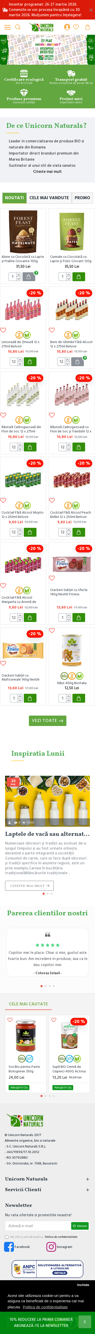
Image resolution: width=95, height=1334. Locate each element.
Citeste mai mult (47, 171)
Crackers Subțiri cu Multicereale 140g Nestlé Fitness (21, 677)
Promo (82, 198)
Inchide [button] (83, 1285)
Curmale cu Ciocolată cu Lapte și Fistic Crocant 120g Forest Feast (70, 259)
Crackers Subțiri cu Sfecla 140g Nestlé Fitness (68, 592)
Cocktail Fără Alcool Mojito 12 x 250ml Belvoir (23, 515)
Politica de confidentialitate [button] (45, 1307)
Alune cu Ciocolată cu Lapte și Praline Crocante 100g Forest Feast (23, 259)
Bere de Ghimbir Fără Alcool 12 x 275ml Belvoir (71, 344)
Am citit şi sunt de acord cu (41, 1237)
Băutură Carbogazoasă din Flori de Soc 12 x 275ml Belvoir (21, 429)
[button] (44, 894)
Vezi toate (44, 721)
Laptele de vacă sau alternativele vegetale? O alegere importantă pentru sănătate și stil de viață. (47, 834)
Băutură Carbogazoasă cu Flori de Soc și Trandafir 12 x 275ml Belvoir (70, 429)
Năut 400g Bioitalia (72, 683)
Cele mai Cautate (28, 1004)
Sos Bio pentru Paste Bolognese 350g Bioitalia (24, 1069)
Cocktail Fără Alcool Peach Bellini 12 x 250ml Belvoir (70, 515)
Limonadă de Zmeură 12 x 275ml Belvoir (21, 344)
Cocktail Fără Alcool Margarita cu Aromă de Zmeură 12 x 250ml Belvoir (21, 600)
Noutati (14, 198)
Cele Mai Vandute (49, 198)
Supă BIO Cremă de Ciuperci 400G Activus (69, 1069)
